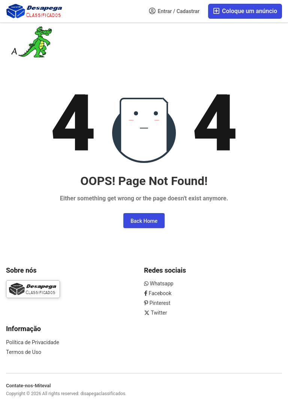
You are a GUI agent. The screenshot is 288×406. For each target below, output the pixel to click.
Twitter (155, 313)
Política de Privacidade (32, 342)
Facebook (157, 293)
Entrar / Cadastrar (174, 10)
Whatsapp (158, 284)
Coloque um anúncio (245, 11)
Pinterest (157, 303)
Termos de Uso (23, 352)
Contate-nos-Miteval (28, 385)
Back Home (144, 221)
